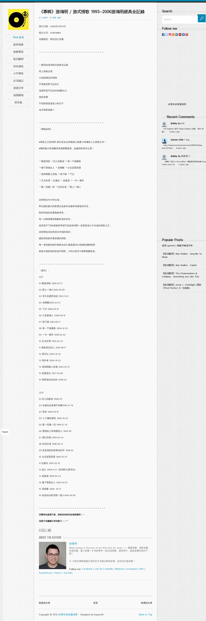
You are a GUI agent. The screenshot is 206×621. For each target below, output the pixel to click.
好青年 (45, 18)
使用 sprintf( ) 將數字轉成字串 (177, 245)
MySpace (120, 569)
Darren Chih (177, 139)
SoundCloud (45, 573)
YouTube (68, 573)
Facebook (87, 569)
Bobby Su (176, 123)
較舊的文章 (146, 603)
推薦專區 (18, 51)
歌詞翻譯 (18, 59)
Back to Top (145, 614)
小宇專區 (18, 73)
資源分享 (18, 88)
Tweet (5, 432)
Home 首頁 (18, 37)
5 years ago (184, 164)
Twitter (57, 573)
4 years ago (174, 132)
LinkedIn (109, 569)
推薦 (59, 18)
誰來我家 (18, 44)
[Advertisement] (30, 204)
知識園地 (18, 95)
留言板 (18, 102)
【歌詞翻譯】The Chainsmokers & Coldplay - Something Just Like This (180, 275)
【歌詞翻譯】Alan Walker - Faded (179, 265)
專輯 (54, 18)
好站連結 (18, 66)
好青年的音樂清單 (68, 614)
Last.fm (98, 569)
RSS (142, 569)
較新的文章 (44, 603)
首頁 (95, 603)
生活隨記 (18, 80)
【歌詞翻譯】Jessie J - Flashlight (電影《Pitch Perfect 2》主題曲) (181, 286)
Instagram (132, 569)
